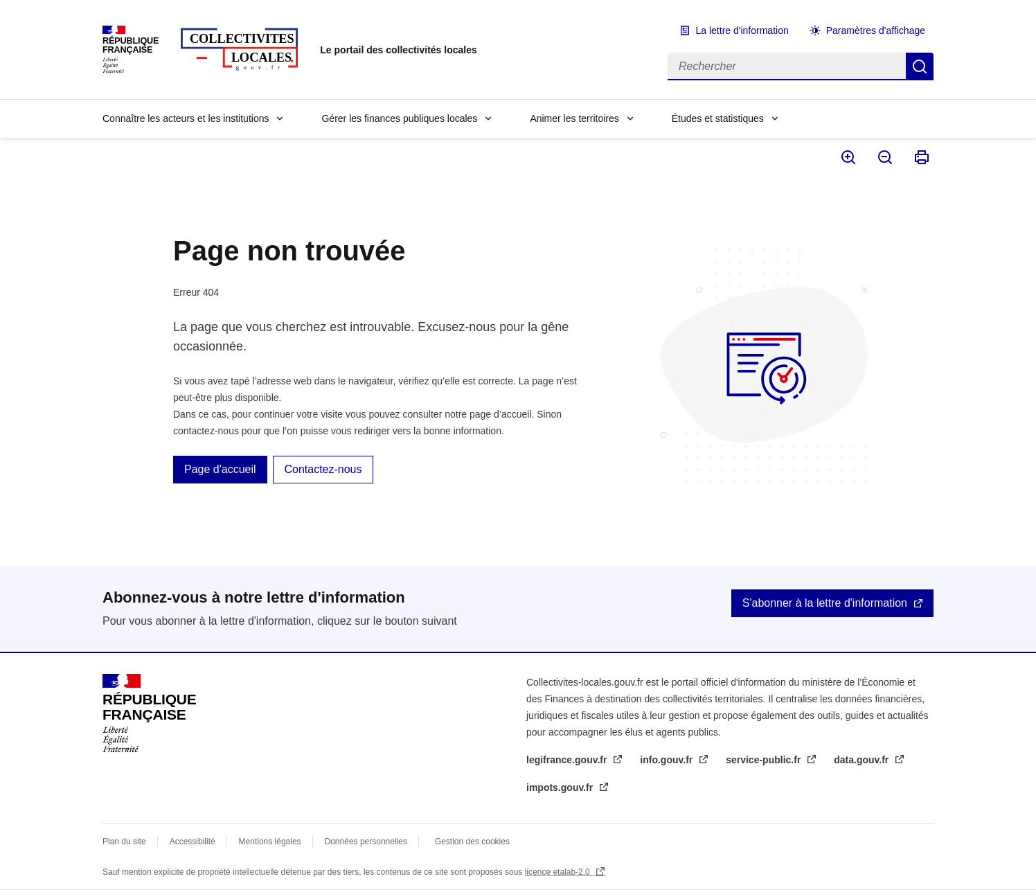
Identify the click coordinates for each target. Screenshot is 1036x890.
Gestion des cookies (472, 841)
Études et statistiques (718, 118)
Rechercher (920, 66)
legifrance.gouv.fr (567, 759)
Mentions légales (270, 841)
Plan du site (124, 841)
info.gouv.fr (667, 759)
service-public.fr (764, 759)
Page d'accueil (220, 469)
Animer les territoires (574, 118)
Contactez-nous (322, 469)
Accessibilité (192, 841)
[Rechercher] (787, 66)
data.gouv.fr (862, 759)
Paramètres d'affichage (875, 30)
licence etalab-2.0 (558, 872)
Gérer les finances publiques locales (399, 118)
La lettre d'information (742, 30)
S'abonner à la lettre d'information (824, 603)
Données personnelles (366, 841)
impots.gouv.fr (561, 787)
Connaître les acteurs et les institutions (185, 118)
